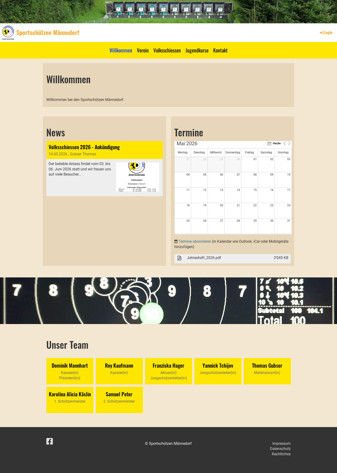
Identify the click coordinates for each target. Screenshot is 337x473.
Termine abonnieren (195, 241)
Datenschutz (280, 448)
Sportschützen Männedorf (47, 32)
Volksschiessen (167, 50)
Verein (143, 50)
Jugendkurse (197, 50)
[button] (284, 143)
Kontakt (220, 50)
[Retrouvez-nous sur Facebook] (49, 441)
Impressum (281, 443)
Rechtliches (281, 454)
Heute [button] (277, 143)
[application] (233, 187)
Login (325, 32)
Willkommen (120, 50)
